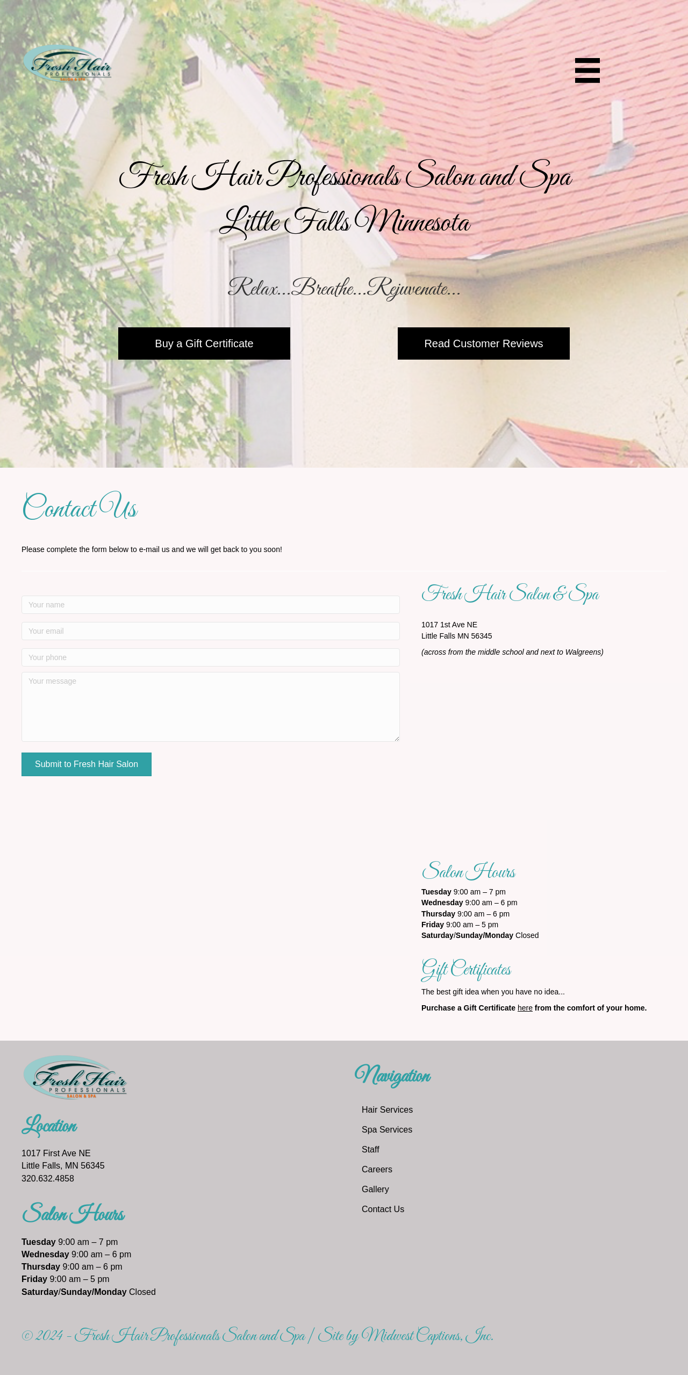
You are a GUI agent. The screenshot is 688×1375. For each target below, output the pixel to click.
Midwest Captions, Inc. (427, 1336)
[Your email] (211, 631)
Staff (370, 1149)
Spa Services (387, 1129)
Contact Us (383, 1209)
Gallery (375, 1189)
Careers (377, 1169)
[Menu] (587, 70)
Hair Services (387, 1109)
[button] (87, 764)
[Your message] (211, 707)
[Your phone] (211, 657)
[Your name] (211, 605)
